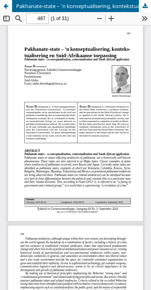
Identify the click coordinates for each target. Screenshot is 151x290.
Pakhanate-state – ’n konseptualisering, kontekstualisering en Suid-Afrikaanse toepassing (83, 6)
